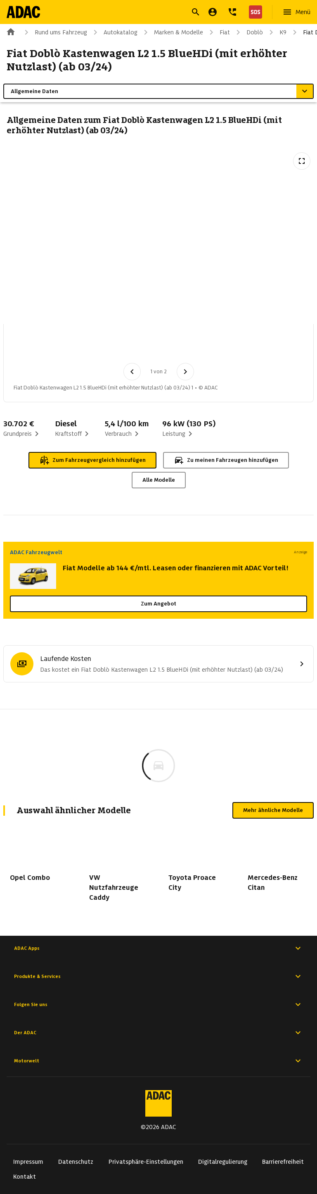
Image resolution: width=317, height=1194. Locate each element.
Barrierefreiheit (283, 1161)
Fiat (218, 32)
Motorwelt (158, 1061)
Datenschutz (75, 1161)
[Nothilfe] (253, 12)
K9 (276, 32)
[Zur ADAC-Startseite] (23, 12)
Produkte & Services (158, 976)
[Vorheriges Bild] (132, 371)
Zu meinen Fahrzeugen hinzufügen (226, 460)
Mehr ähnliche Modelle (273, 810)
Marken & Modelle (172, 32)
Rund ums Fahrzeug (54, 32)
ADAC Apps (158, 948)
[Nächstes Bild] (185, 371)
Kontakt (24, 1176)
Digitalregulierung (222, 1161)
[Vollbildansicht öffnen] (301, 161)
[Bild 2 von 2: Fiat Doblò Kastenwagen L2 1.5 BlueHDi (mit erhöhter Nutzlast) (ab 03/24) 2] (73, 346)
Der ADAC (158, 1033)
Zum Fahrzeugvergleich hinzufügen (92, 460)
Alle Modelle (158, 479)
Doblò (248, 32)
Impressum (28, 1161)
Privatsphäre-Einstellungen (146, 1161)
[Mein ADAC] (213, 12)
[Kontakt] (232, 12)
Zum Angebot (158, 603)
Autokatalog (113, 32)
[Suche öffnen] (195, 12)
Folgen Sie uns (158, 1004)
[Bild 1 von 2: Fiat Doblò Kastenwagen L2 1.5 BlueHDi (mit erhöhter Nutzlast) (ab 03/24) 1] (30, 346)
